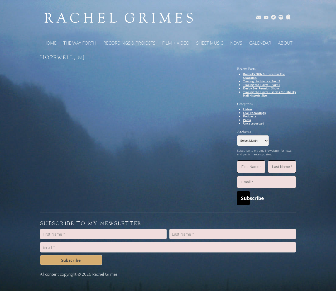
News (236, 43)
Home (50, 43)
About (285, 43)
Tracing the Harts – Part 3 (261, 81)
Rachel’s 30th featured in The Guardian (264, 76)
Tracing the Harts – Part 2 (261, 85)
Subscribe (245, 198)
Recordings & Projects (129, 43)
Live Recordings (254, 113)
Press (247, 120)
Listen (247, 109)
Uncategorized (253, 123)
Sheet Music (209, 43)
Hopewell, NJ (62, 57)
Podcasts (249, 116)
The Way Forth (79, 43)
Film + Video (175, 43)
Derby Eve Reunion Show (261, 88)
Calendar (260, 43)
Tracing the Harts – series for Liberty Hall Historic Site (269, 94)
